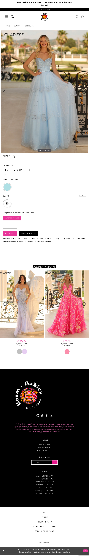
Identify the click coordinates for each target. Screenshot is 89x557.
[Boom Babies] (44, 17)
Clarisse (17, 26)
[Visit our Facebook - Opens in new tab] (47, 417)
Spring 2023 (30, 26)
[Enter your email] (44, 464)
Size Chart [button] (82, 196)
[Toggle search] (12, 17)
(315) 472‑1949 (26, 243)
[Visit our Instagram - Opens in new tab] (38, 417)
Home (7, 26)
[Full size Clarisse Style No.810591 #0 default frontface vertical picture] (44, 92)
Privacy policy (44, 524)
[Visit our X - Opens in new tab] (51, 417)
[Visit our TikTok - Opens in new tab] (42, 417)
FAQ (44, 515)
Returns (45, 519)
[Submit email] (55, 464)
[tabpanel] (44, 92)
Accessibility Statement (44, 529)
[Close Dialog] (3, 553)
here (67, 554)
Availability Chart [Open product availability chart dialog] (13, 219)
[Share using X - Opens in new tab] (14, 156)
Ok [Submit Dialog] (85, 553)
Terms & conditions (44, 533)
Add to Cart (10, 235)
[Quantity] (10, 227)
